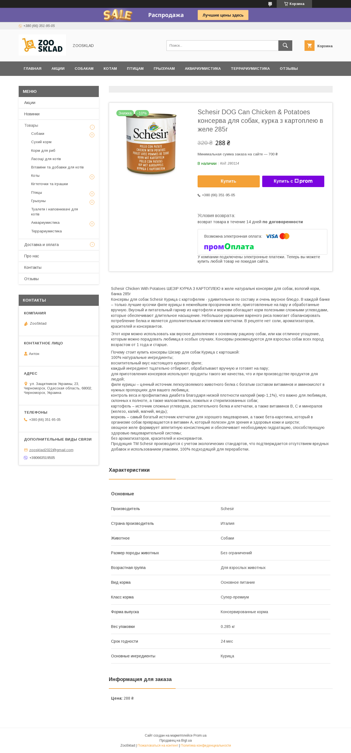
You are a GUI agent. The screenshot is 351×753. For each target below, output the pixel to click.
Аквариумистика (203, 68)
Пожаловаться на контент (158, 745)
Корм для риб (43, 150)
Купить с (293, 181)
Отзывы (289, 68)
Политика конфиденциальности (206, 745)
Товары (31, 125)
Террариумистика (250, 68)
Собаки (37, 133)
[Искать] (285, 45)
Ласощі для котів (46, 159)
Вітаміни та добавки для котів (57, 167)
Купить (228, 181)
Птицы (36, 192)
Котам (110, 68)
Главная (32, 68)
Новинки (32, 114)
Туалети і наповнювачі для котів (54, 211)
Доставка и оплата (45, 83)
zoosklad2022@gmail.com (51, 450)
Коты (35, 175)
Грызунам (164, 68)
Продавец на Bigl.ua (175, 740)
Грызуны (38, 201)
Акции (58, 68)
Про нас (31, 256)
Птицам (135, 68)
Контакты (32, 267)
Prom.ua (200, 735)
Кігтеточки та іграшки (49, 184)
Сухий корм (41, 142)
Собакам (84, 68)
